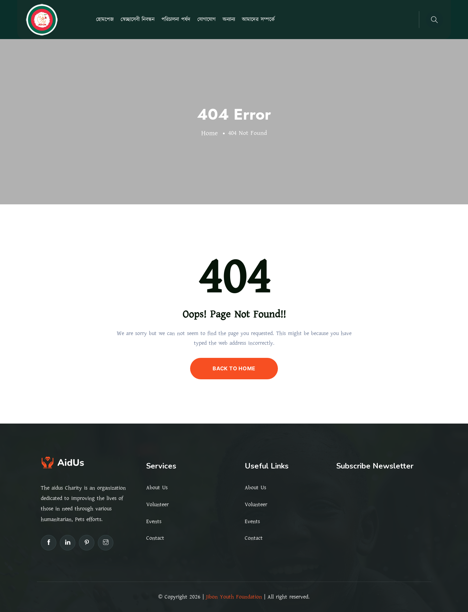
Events (153, 521)
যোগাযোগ (206, 19)
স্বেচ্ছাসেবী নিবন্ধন (138, 19)
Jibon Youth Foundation (234, 597)
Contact (155, 538)
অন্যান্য (229, 19)
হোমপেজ (105, 19)
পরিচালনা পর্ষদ (175, 19)
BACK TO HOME (234, 368)
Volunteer (157, 504)
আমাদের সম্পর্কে (258, 19)
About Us (157, 487)
